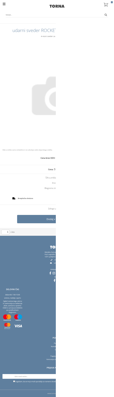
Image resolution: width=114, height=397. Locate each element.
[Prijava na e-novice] (109, 376)
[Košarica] (105, 4)
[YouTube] (58, 273)
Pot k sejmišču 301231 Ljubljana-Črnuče (53, 255)
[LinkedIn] (63, 273)
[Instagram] (54, 273)
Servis (57, 350)
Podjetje (57, 343)
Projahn (65, 188)
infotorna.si (59, 263)
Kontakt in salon (57, 346)
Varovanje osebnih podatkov (57, 359)
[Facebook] (50, 273)
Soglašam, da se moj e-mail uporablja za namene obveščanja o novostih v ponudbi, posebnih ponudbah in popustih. (58, 381)
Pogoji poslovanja (57, 356)
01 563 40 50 (58, 260)
